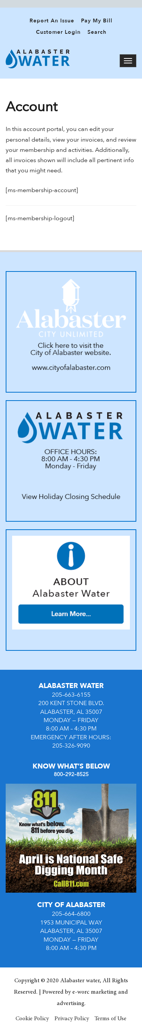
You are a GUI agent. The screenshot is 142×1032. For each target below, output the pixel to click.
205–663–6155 (71, 695)
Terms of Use (110, 1019)
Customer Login (58, 32)
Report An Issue (52, 20)
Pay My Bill (96, 20)
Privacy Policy (72, 1019)
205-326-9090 (71, 746)
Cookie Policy (32, 1019)
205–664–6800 (71, 914)
